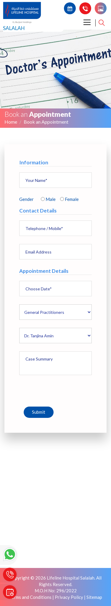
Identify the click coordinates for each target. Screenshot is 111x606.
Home (10, 122)
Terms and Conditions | (31, 597)
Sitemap (94, 597)
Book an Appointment (46, 122)
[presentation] (64, 389)
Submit (38, 412)
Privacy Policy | (70, 597)
